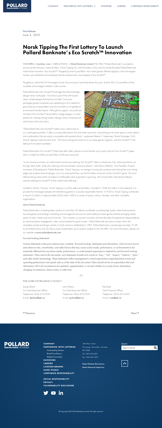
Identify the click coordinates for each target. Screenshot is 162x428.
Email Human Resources (93, 364)
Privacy (48, 382)
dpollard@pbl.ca (37, 297)
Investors (106, 6)
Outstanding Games (55, 350)
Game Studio (51, 370)
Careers (121, 6)
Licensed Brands (53, 366)
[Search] (155, 348)
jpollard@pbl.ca (76, 297)
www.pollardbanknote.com (48, 232)
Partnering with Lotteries (80, 6)
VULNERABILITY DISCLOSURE (58, 385)
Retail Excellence (54, 353)
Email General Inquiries (93, 367)
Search (124, 344)
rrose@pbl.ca (115, 297)
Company (53, 6)
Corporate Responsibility (145, 6)
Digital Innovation (54, 357)
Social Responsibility (56, 379)
